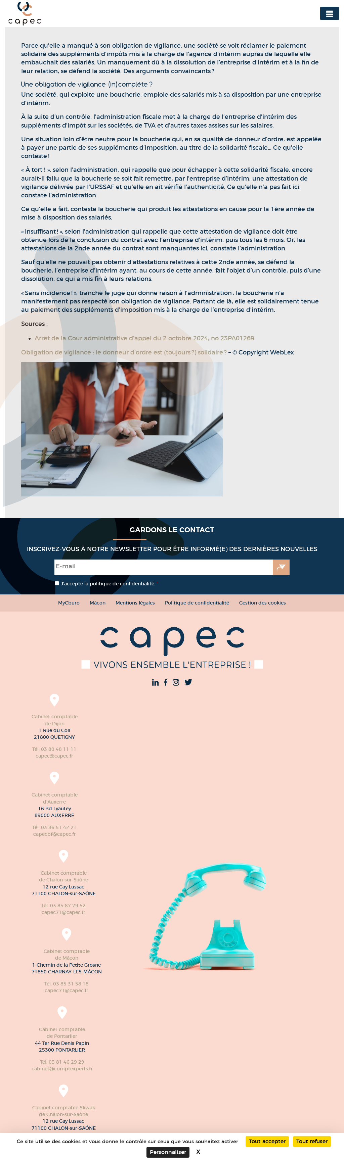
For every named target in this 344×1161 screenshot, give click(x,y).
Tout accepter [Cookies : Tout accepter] (267, 1141)
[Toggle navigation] (329, 13)
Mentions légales (135, 603)
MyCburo (69, 603)
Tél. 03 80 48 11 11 (54, 749)
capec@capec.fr (54, 756)
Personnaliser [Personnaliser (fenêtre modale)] (168, 1152)
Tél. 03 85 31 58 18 (66, 984)
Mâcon (97, 603)
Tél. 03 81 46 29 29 (62, 1062)
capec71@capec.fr (63, 912)
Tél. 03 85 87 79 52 (63, 906)
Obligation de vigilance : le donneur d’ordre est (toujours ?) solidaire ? (124, 352)
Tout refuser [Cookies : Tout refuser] (312, 1141)
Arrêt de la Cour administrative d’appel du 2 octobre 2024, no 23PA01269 (144, 338)
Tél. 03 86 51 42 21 (54, 827)
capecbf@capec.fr (54, 834)
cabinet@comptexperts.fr (62, 1069)
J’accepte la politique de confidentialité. (109, 584)
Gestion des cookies (262, 603)
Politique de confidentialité (197, 603)
